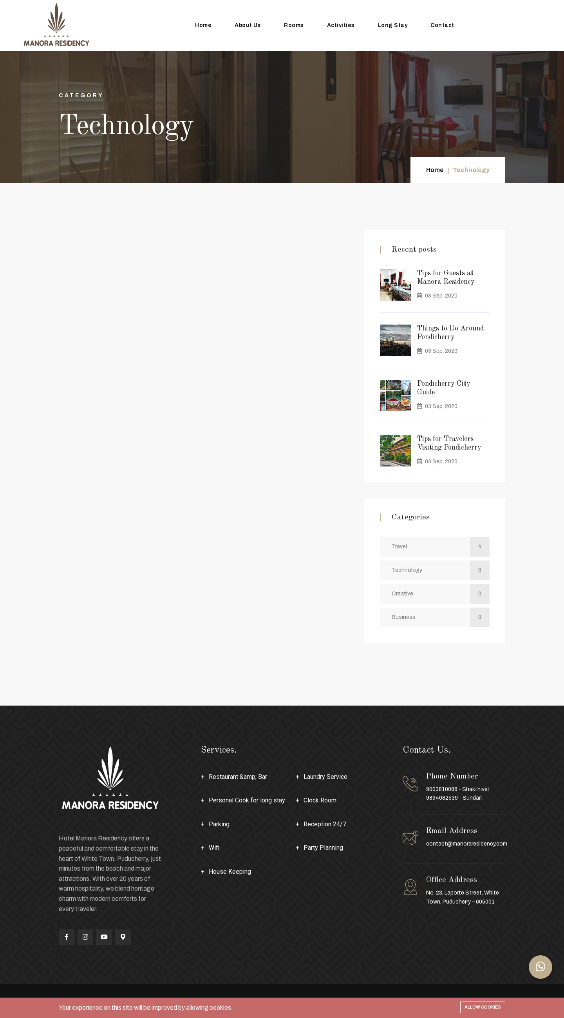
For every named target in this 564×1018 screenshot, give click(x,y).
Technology (441, 570)
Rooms (294, 25)
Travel (441, 547)
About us (248, 25)
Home (203, 25)
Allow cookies (483, 1007)
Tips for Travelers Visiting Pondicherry (449, 443)
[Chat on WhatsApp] (540, 967)
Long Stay (393, 25)
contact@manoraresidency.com (466, 844)
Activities (341, 25)
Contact (442, 25)
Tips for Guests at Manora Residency (446, 277)
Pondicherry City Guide (443, 388)
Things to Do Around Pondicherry (450, 333)
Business (441, 617)
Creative (441, 594)
